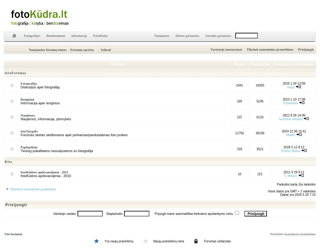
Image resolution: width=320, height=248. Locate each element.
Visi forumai (13, 234)
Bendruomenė (56, 35)
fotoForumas (16, 73)
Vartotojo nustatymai (226, 49)
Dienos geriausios (187, 35)
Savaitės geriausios (218, 35)
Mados (290, 134)
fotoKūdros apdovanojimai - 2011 (44, 172)
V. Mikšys (291, 175)
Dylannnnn (290, 103)
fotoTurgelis (29, 131)
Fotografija (29, 83)
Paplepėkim (29, 147)
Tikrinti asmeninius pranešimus (270, 49)
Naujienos (28, 115)
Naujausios (161, 35)
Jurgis (291, 87)
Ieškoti (106, 50)
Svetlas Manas (290, 150)
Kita (8, 161)
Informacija (79, 35)
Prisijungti (306, 49)
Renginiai (27, 99)
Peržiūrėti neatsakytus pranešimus (33, 189)
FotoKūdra (100, 35)
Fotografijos (32, 35)
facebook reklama (290, 119)
